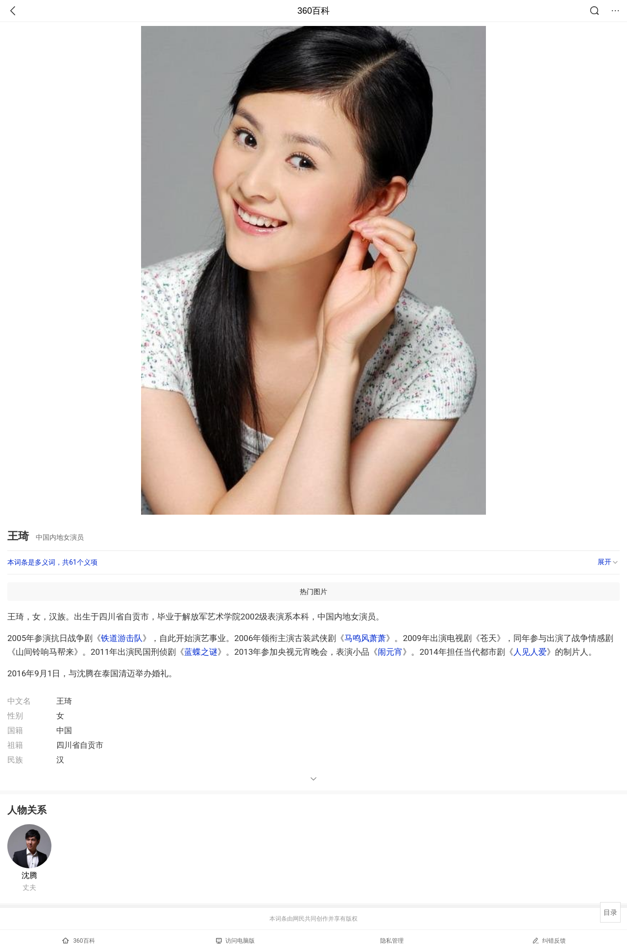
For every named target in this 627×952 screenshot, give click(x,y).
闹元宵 (390, 652)
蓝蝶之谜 (200, 652)
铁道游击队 (122, 638)
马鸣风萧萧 (365, 638)
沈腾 (29, 875)
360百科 (313, 11)
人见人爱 (530, 652)
